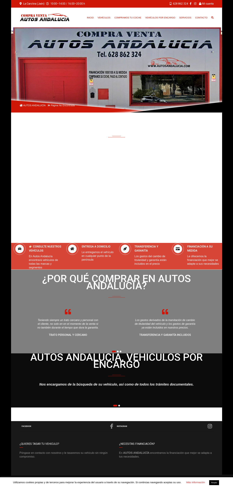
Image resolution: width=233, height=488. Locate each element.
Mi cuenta (206, 3)
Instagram (164, 426)
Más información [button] (195, 482)
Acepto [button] (214, 483)
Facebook (67, 426)
